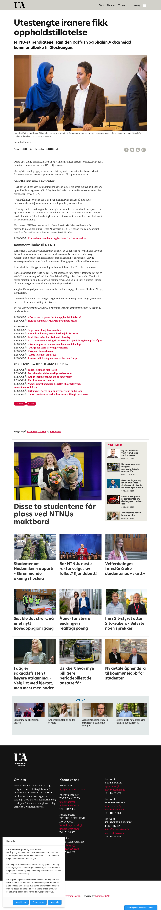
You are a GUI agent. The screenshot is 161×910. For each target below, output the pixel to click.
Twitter (42, 431)
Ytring (121, 5)
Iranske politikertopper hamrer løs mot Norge (52, 358)
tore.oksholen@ (67, 801)
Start (101, 5)
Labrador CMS (102, 896)
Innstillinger (21, 902)
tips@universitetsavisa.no (72, 789)
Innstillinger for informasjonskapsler (141, 908)
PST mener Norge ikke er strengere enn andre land (55, 391)
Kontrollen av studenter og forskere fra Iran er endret (57, 238)
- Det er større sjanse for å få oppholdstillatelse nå (54, 317)
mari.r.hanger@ (67, 845)
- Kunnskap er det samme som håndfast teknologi (54, 344)
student (20, 404)
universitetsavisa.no (69, 805)
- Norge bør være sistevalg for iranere (48, 347)
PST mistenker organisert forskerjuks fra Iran (53, 333)
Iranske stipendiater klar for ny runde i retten (52, 320)
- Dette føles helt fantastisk (42, 354)
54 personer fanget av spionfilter (45, 330)
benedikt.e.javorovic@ (70, 825)
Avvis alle (54, 902)
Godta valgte (38, 902)
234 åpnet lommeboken (40, 351)
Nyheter (111, 5)
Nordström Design (71, 896)
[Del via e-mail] (138, 150)
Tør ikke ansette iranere (41, 380)
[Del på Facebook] (126, 150)
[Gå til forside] (19, 5)
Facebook (32, 431)
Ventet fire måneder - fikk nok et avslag (49, 337)
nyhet (31, 404)
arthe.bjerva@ (114, 806)
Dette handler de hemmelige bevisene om (50, 373)
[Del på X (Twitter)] (132, 150)
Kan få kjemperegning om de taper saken (50, 376)
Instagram (55, 431)
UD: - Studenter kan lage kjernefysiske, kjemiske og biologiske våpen (65, 340)
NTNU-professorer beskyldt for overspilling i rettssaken (58, 394)
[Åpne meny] (144, 5)
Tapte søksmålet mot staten (42, 369)
